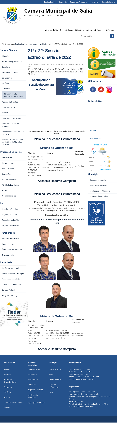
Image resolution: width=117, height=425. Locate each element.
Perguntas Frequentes (79, 2)
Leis (2, 203)
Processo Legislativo (11, 152)
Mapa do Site (52, 30)
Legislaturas (32, 374)
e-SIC (51, 374)
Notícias (45, 44)
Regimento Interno (35, 389)
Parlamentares (34, 369)
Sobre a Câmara (34, 44)
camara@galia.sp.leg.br (84, 379)
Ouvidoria (63, 2)
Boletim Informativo (54, 385)
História (7, 374)
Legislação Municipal (36, 402)
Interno (95, 2)
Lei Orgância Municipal (33, 396)
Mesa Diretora (33, 379)
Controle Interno (108, 2)
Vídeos (7, 407)
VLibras (90, 30)
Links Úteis (6, 262)
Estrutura (8, 387)
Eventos (7, 397)
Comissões (32, 384)
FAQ (51, 392)
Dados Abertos (55, 379)
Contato (80, 30)
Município (93, 174)
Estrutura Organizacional (10, 380)
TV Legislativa (95, 101)
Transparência (8, 232)
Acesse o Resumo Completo (57, 181)
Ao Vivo (93, 130)
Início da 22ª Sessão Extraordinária (57, 194)
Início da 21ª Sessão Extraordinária (57, 139)
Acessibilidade (67, 30)
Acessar (111, 30)
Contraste (101, 30)
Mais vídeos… (95, 138)
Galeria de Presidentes (13, 402)
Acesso (7, 369)
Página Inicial (49, 2)
